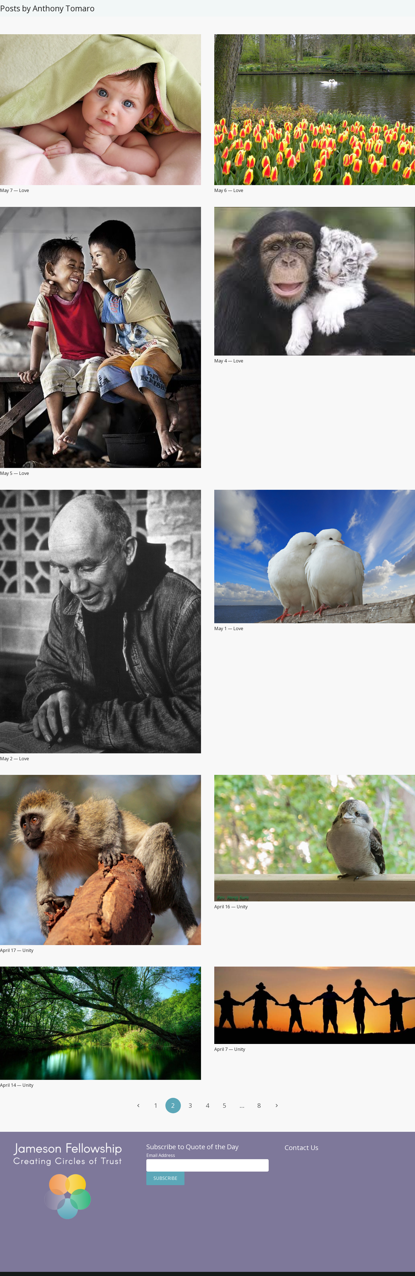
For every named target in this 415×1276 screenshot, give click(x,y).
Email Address (160, 1155)
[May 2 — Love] (100, 493)
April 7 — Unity (229, 1049)
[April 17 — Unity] (100, 778)
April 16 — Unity (231, 907)
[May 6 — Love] (314, 38)
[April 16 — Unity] (314, 778)
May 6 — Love (228, 190)
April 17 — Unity (16, 950)
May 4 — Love (228, 361)
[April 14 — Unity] (100, 970)
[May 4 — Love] (314, 210)
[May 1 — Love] (314, 493)
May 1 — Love (228, 628)
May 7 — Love (14, 190)
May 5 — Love (14, 473)
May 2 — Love (14, 759)
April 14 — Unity (16, 1085)
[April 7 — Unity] (314, 970)
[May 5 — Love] (100, 210)
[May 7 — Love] (100, 38)
